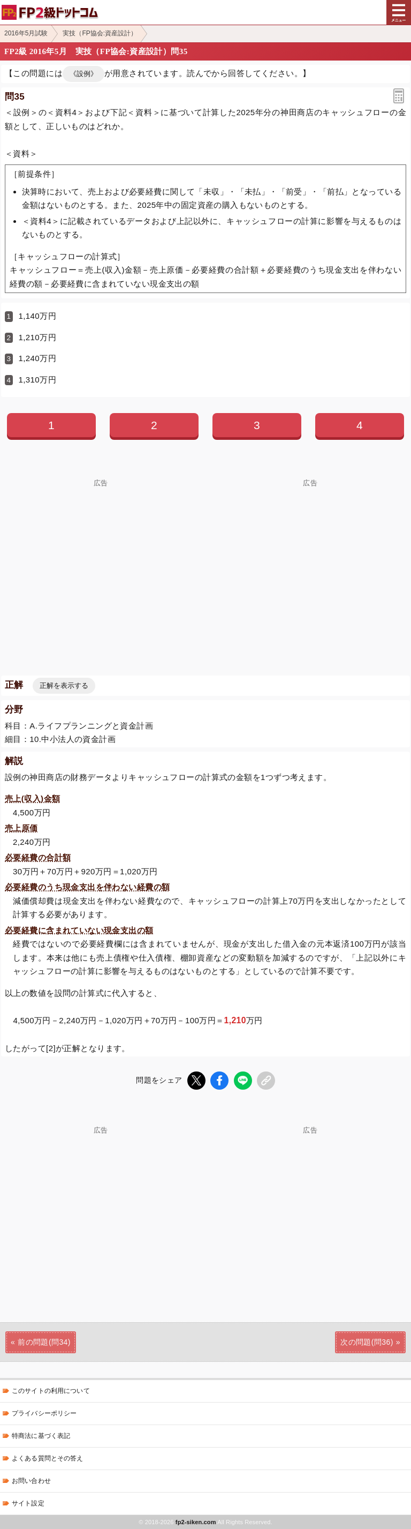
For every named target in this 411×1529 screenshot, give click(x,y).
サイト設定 (28, 1503)
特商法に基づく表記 (41, 1436)
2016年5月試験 (26, 33)
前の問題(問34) (44, 1342)
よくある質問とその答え (47, 1458)
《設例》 (83, 74)
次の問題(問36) (366, 1342)
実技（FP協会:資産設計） (100, 33)
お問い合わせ (31, 1481)
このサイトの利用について (51, 1391)
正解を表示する (64, 685)
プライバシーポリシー (44, 1413)
